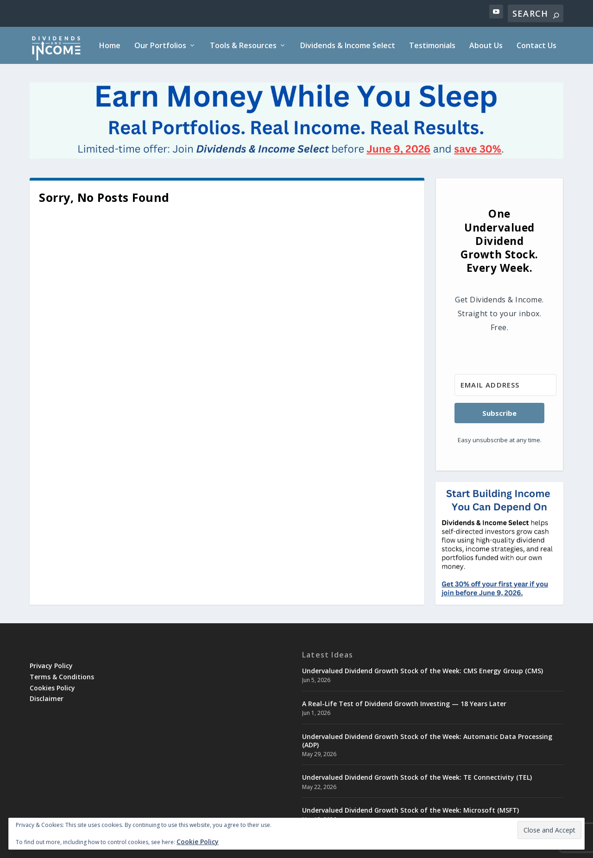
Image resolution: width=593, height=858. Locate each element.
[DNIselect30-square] (499, 598)
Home (109, 46)
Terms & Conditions (62, 676)
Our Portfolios (160, 46)
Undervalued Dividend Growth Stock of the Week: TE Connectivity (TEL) (417, 777)
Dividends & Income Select (347, 46)
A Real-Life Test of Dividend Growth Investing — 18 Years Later (404, 703)
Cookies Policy (52, 687)
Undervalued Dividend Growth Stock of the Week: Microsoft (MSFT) (410, 810)
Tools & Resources (243, 46)
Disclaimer (46, 698)
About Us (486, 46)
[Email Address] (505, 385)
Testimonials (432, 46)
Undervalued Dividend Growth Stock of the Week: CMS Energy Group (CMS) (422, 670)
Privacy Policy (51, 665)
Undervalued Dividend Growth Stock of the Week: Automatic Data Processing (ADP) (427, 740)
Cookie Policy (198, 841)
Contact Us (536, 46)
